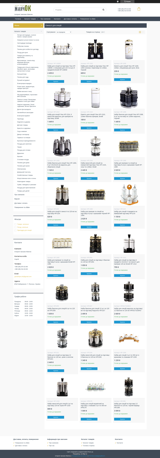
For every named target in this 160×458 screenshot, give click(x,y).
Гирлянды (20, 119)
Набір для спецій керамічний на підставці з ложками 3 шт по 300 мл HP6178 (93, 405)
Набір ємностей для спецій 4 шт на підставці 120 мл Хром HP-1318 (60, 405)
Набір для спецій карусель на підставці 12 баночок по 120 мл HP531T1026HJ (128, 309)
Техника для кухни (23, 166)
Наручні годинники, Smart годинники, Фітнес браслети (26, 105)
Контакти (57, 19)
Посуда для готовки (23, 150)
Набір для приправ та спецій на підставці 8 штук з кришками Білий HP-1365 (61, 262)
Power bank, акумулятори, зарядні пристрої (26, 87)
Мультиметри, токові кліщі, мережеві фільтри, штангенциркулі (26, 62)
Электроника (21, 169)
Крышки (20, 156)
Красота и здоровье (23, 128)
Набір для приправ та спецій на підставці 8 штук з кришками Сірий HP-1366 (128, 165)
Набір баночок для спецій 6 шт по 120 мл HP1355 (61, 309)
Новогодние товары (23, 181)
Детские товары (22, 125)
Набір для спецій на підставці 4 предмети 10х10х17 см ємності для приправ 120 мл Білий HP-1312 (126, 262)
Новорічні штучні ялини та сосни (28, 40)
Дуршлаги (20, 153)
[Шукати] (103, 9)
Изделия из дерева (23, 122)
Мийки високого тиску (24, 91)
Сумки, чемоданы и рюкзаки (26, 184)
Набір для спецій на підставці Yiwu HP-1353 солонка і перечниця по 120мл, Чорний (95, 68)
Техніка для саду (22, 77)
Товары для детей (23, 191)
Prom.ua (90, 452)
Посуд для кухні (22, 52)
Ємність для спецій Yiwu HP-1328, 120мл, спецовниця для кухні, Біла (126, 67)
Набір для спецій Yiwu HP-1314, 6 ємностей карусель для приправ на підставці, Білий (60, 116)
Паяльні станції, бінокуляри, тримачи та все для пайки (26, 100)
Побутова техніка (23, 46)
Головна (18, 19)
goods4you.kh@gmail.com (22, 276)
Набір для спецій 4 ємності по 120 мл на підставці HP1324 (62, 212)
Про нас (51, 445)
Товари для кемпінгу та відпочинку (25, 56)
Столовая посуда (23, 159)
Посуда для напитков (24, 144)
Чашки (19, 147)
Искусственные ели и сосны (26, 178)
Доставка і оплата (70, 19)
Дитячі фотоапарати (24, 109)
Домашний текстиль (24, 172)
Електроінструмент (23, 116)
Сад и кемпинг (22, 131)
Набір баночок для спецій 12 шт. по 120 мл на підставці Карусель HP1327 (95, 309)
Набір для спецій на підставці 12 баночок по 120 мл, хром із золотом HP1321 (60, 357)
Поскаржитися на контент (79, 456)
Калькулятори (21, 74)
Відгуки (17, 199)
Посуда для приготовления (26, 188)
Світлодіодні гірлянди (24, 43)
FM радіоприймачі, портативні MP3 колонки (27, 95)
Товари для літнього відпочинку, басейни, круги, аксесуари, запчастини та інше (28, 69)
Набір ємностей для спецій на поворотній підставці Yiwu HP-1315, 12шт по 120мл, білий (93, 165)
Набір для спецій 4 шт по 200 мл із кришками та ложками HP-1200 (126, 356)
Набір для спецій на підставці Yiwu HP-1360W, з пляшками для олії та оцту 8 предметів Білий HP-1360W (61, 68)
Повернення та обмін (87, 19)
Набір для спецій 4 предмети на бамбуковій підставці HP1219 (125, 212)
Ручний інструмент (23, 80)
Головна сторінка (88, 445)
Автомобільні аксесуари (25, 112)
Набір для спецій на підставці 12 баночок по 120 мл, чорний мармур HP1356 (126, 405)
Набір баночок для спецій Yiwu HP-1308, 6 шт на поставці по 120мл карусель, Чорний (128, 116)
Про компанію (45, 19)
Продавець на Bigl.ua (80, 454)
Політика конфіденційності (97, 456)
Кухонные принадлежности (26, 141)
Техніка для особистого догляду (28, 49)
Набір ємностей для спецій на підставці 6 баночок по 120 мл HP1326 (95, 356)
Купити (56, 81)
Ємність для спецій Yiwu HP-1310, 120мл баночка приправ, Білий (93, 115)
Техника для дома (23, 162)
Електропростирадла (24, 83)
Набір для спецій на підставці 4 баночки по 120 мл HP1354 (95, 261)
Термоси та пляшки (23, 137)
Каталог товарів (30, 19)
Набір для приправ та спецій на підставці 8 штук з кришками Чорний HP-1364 (95, 213)
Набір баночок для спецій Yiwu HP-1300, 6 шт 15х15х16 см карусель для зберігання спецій (62, 165)
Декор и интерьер (23, 134)
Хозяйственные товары (25, 175)
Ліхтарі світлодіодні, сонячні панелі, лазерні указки (26, 36)
